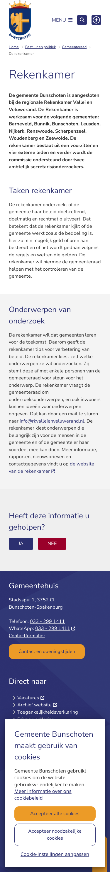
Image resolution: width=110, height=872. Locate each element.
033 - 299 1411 (47, 621)
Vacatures (31, 697)
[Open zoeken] (82, 20)
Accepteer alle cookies (55, 813)
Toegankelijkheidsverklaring (47, 712)
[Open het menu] (62, 20)
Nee (52, 543)
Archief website (37, 704)
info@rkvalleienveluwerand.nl (52, 421)
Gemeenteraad (74, 47)
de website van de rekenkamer (51, 467)
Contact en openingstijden (46, 651)
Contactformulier (27, 635)
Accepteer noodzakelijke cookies (55, 835)
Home (14, 47)
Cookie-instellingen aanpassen (55, 854)
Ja (20, 543)
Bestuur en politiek (40, 47)
